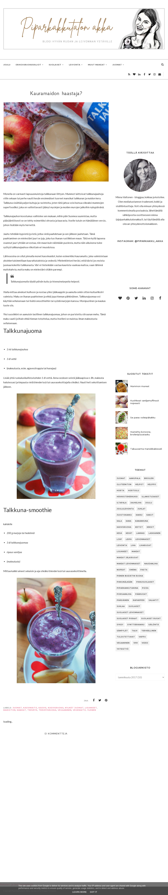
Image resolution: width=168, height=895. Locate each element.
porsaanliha (124, 594)
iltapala (121, 503)
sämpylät (122, 631)
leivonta (122, 545)
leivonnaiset (143, 539)
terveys (32, 710)
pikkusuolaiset (145, 582)
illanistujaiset (150, 497)
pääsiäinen (123, 600)
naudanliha (151, 564)
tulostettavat (126, 637)
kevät (129, 533)
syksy (120, 625)
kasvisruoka (56, 708)
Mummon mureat (139, 386)
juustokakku (124, 515)
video (145, 643)
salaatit (154, 600)
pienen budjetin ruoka (130, 576)
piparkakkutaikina (127, 588)
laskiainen (154, 533)
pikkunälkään (124, 582)
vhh (136, 643)
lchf (119, 539)
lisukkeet (91, 708)
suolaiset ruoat (151, 618)
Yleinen (91, 710)
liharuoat (145, 545)
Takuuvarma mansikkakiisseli (146, 449)
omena (132, 570)
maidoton (9, 710)
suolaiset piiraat (127, 618)
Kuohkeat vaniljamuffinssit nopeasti (144, 402)
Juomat (121, 478)
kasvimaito (30, 708)
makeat (21, 710)
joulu (148, 503)
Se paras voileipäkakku (142, 417)
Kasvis (43, 708)
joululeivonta (125, 509)
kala (119, 521)
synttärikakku (136, 625)
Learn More (79, 892)
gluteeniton (124, 484)
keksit (150, 527)
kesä (119, 533)
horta (120, 490)
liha (133, 545)
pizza (145, 588)
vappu (142, 637)
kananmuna (141, 521)
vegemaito (79, 710)
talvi (134, 631)
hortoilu (133, 490)
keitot (139, 527)
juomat (17, 708)
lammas (140, 533)
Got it (93, 892)
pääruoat (141, 594)
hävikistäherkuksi (127, 497)
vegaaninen (65, 710)
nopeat (121, 570)
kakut (150, 515)
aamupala (134, 478)
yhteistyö (123, 649)
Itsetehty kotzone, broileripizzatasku (140, 433)
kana (128, 521)
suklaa (121, 606)
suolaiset (134, 606)
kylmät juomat (74, 708)
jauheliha (135, 503)
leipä (129, 539)
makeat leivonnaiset (128, 564)
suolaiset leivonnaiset (130, 612)
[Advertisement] (56, 842)
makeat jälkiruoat (127, 558)
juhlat (142, 509)
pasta (143, 570)
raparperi (139, 600)
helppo (152, 484)
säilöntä (153, 625)
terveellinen (148, 631)
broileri (149, 478)
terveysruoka (47, 710)
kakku (139, 515)
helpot (139, 484)
